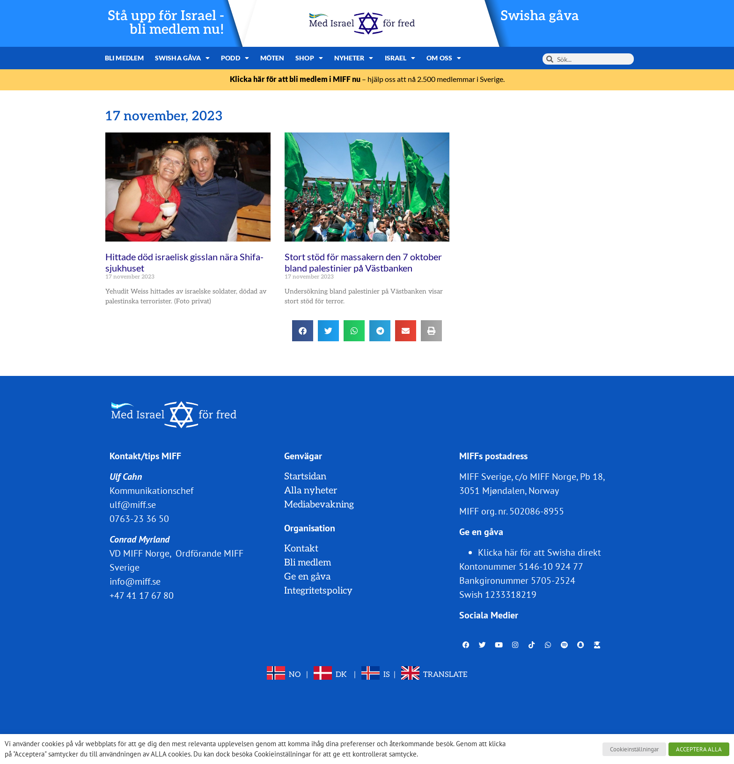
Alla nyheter (310, 490)
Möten (272, 58)
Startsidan (305, 476)
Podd (235, 58)
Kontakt (301, 548)
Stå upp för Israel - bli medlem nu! (166, 23)
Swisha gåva (539, 16)
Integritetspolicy (318, 590)
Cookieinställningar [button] (634, 749)
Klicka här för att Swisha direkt (539, 552)
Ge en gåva (307, 576)
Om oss (443, 58)
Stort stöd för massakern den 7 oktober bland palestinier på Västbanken (363, 262)
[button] (302, 330)
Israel (400, 58)
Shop (309, 58)
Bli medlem (124, 58)
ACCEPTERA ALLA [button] (699, 749)
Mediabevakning (319, 504)
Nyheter (354, 58)
